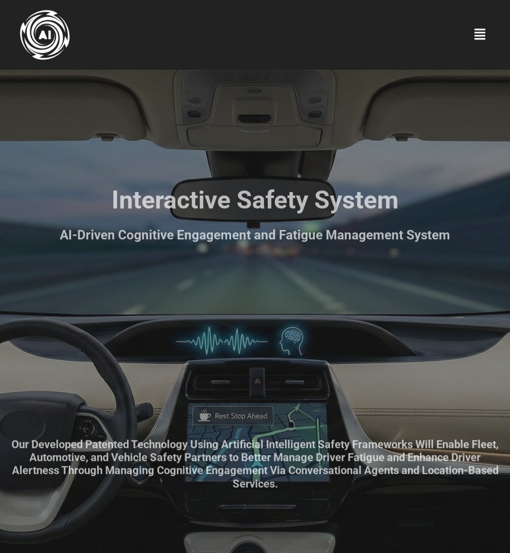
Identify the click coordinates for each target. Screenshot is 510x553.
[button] (480, 34)
